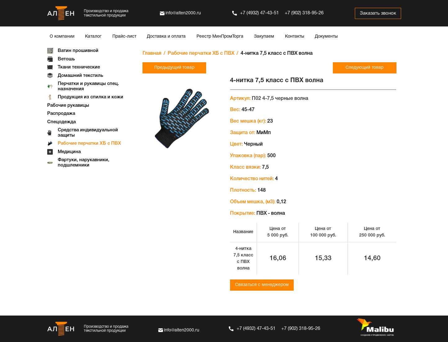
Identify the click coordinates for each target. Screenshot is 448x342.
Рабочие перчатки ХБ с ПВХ (89, 143)
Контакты (294, 37)
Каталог (93, 37)
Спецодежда (61, 122)
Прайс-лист (124, 37)
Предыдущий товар (174, 68)
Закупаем (264, 37)
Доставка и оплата (166, 37)
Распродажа (61, 113)
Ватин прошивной (78, 51)
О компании (62, 37)
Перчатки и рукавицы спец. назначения (88, 86)
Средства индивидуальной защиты (88, 133)
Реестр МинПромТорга (220, 37)
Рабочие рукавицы (68, 105)
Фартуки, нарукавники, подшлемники (83, 162)
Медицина (69, 152)
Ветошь (66, 59)
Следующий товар (364, 68)
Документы (326, 37)
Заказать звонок (377, 13)
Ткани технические (79, 67)
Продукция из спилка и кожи (90, 97)
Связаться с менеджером (262, 285)
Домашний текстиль (80, 75)
